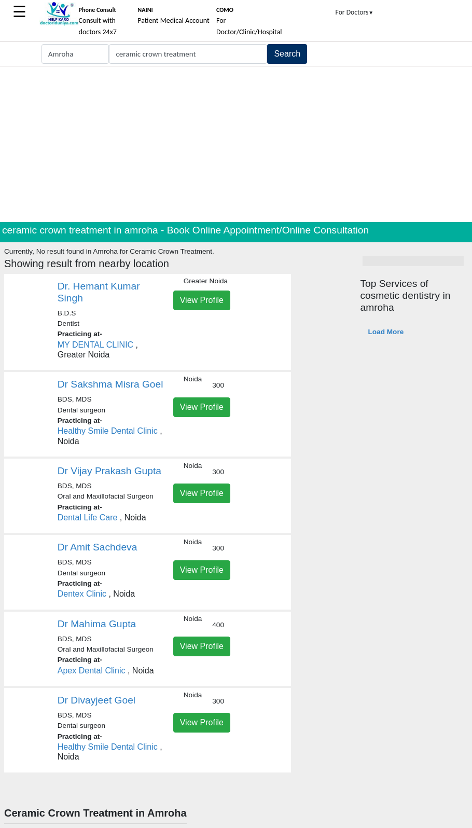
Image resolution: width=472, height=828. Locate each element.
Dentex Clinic (82, 593)
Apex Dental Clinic (92, 670)
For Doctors (355, 12)
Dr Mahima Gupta (97, 623)
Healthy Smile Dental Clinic (108, 430)
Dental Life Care (88, 517)
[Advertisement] (236, 144)
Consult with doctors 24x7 (98, 21)
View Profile (202, 300)
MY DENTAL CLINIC (97, 344)
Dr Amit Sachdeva (97, 547)
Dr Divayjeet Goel (96, 700)
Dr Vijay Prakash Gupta (109, 470)
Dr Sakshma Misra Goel (110, 384)
